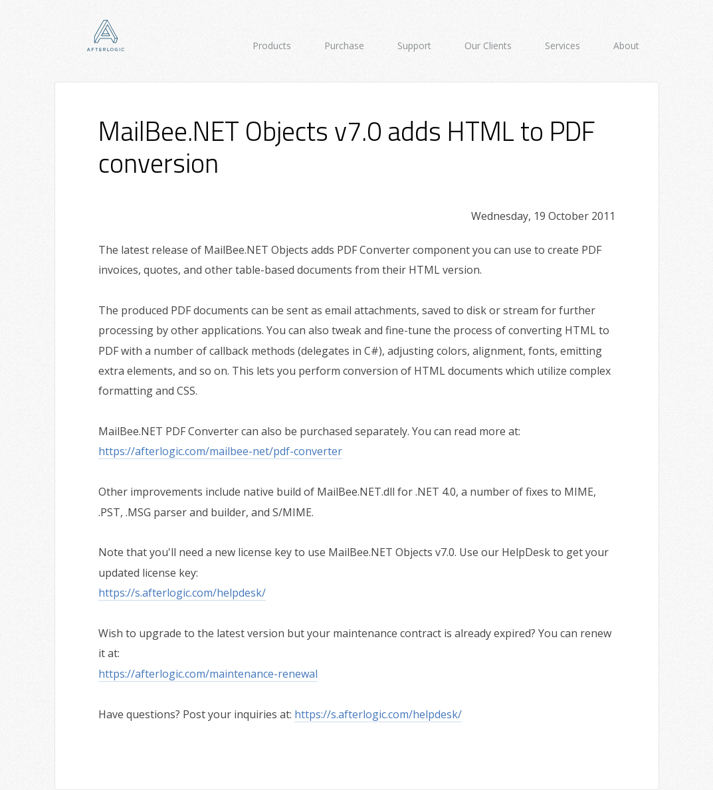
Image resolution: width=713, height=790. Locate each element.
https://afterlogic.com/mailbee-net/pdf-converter (220, 451)
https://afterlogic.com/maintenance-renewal (208, 673)
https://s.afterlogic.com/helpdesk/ (182, 592)
